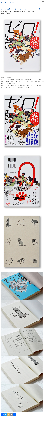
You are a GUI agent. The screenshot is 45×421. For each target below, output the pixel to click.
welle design (7, 3)
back (41, 9)
